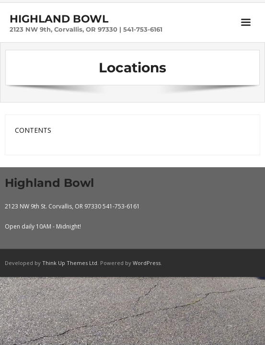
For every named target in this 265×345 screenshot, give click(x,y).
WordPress (147, 262)
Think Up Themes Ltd (69, 262)
